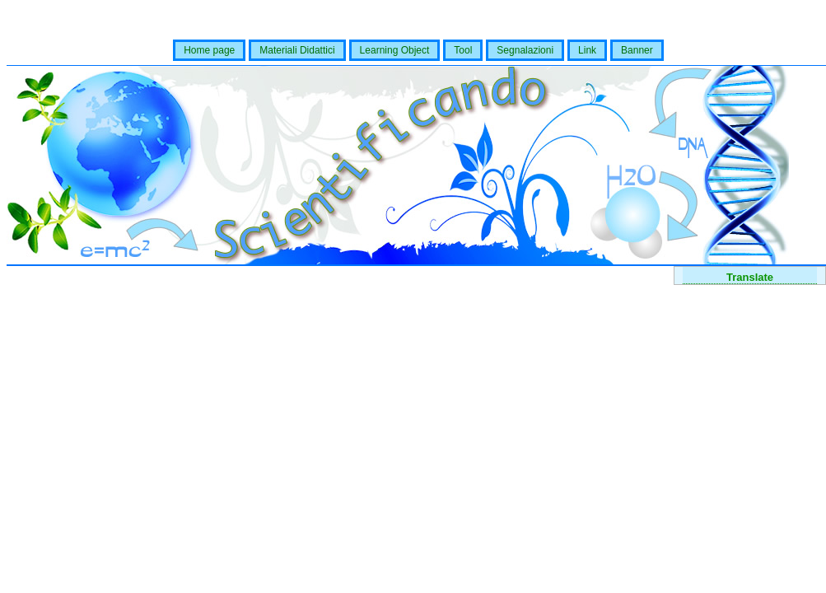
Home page (209, 50)
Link (587, 50)
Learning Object (395, 50)
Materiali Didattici (296, 50)
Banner (637, 50)
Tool (463, 50)
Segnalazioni (525, 50)
